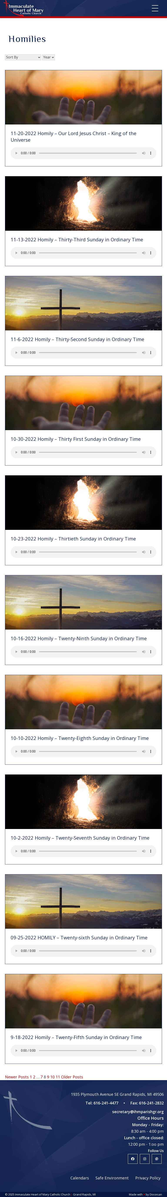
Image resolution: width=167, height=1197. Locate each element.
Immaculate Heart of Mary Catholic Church (42, 1194)
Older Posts (72, 1076)
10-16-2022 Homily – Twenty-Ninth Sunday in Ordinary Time (79, 638)
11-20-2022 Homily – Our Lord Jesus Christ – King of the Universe (73, 136)
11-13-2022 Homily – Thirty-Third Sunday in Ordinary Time (77, 239)
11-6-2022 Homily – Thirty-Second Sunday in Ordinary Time (77, 339)
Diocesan (156, 1194)
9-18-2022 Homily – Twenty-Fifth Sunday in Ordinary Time (76, 1037)
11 (58, 1076)
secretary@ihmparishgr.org (138, 1111)
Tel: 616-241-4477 (101, 1103)
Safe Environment (112, 1177)
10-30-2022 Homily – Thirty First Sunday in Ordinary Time (76, 439)
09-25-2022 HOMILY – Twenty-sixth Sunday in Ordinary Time (79, 937)
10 (52, 1076)
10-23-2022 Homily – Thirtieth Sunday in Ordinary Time (73, 538)
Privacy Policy (147, 1177)
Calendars (79, 1177)
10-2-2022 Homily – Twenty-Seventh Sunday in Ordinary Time (80, 837)
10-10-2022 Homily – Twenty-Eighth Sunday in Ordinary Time (80, 738)
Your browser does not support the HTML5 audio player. (83, 153)
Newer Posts (17, 1076)
